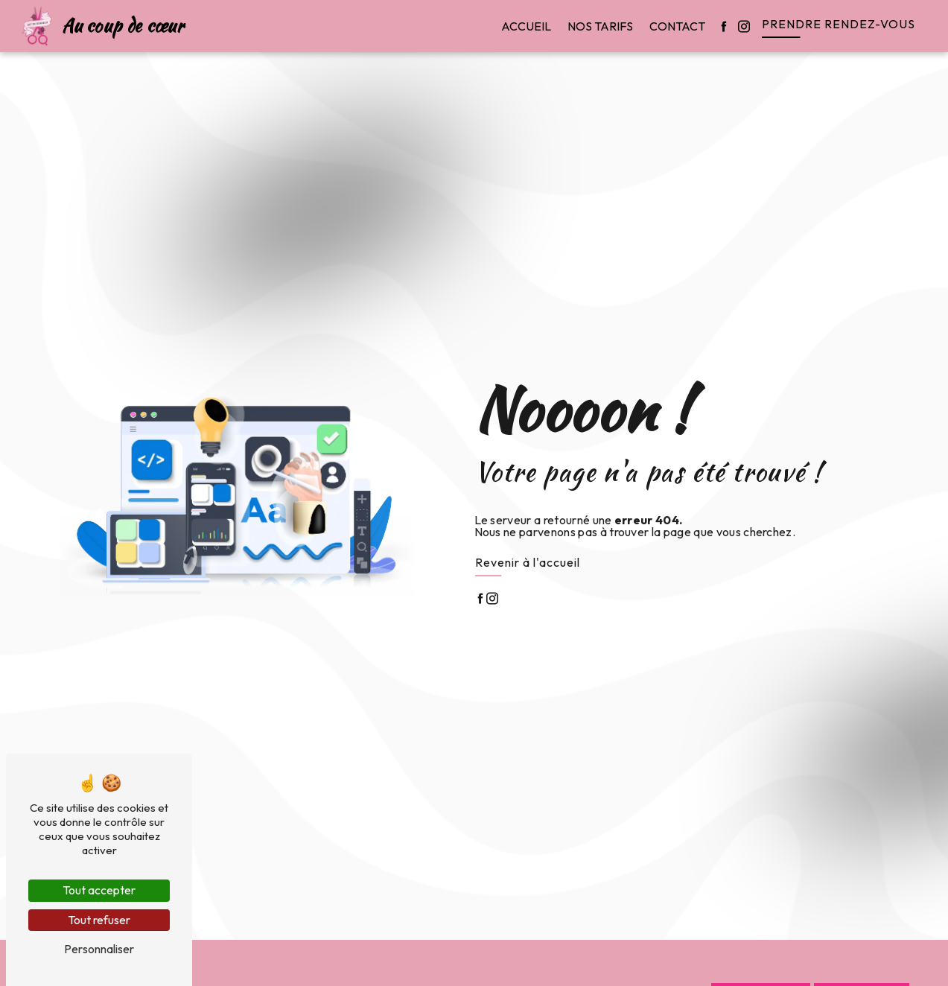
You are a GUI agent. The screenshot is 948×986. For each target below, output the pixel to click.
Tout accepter (99, 889)
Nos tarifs (600, 26)
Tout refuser (99, 919)
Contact (677, 26)
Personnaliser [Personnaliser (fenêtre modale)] (99, 948)
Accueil (526, 26)
